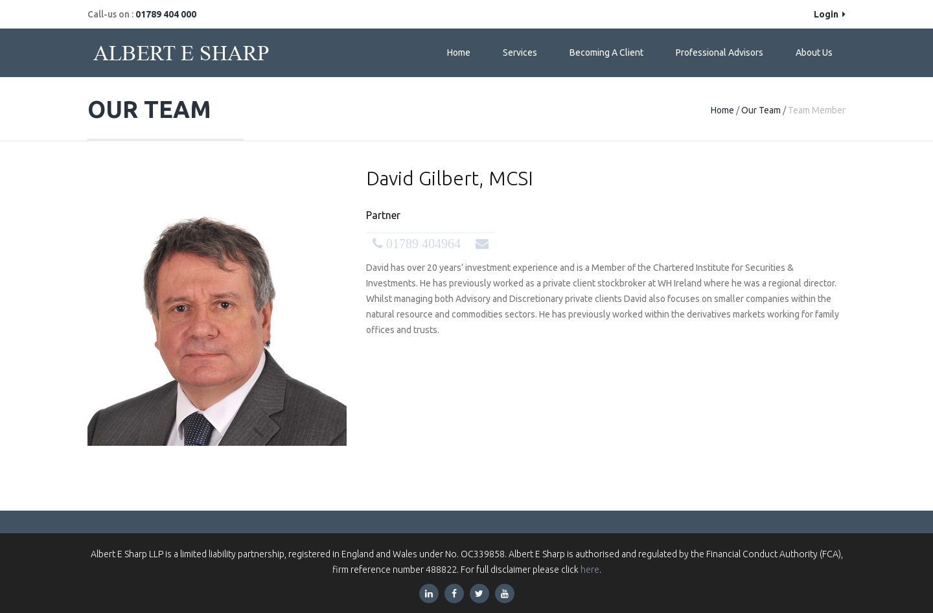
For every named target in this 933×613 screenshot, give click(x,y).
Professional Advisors (719, 52)
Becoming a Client (606, 52)
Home (458, 52)
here (590, 569)
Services (520, 52)
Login (830, 14)
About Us (814, 52)
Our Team (761, 110)
